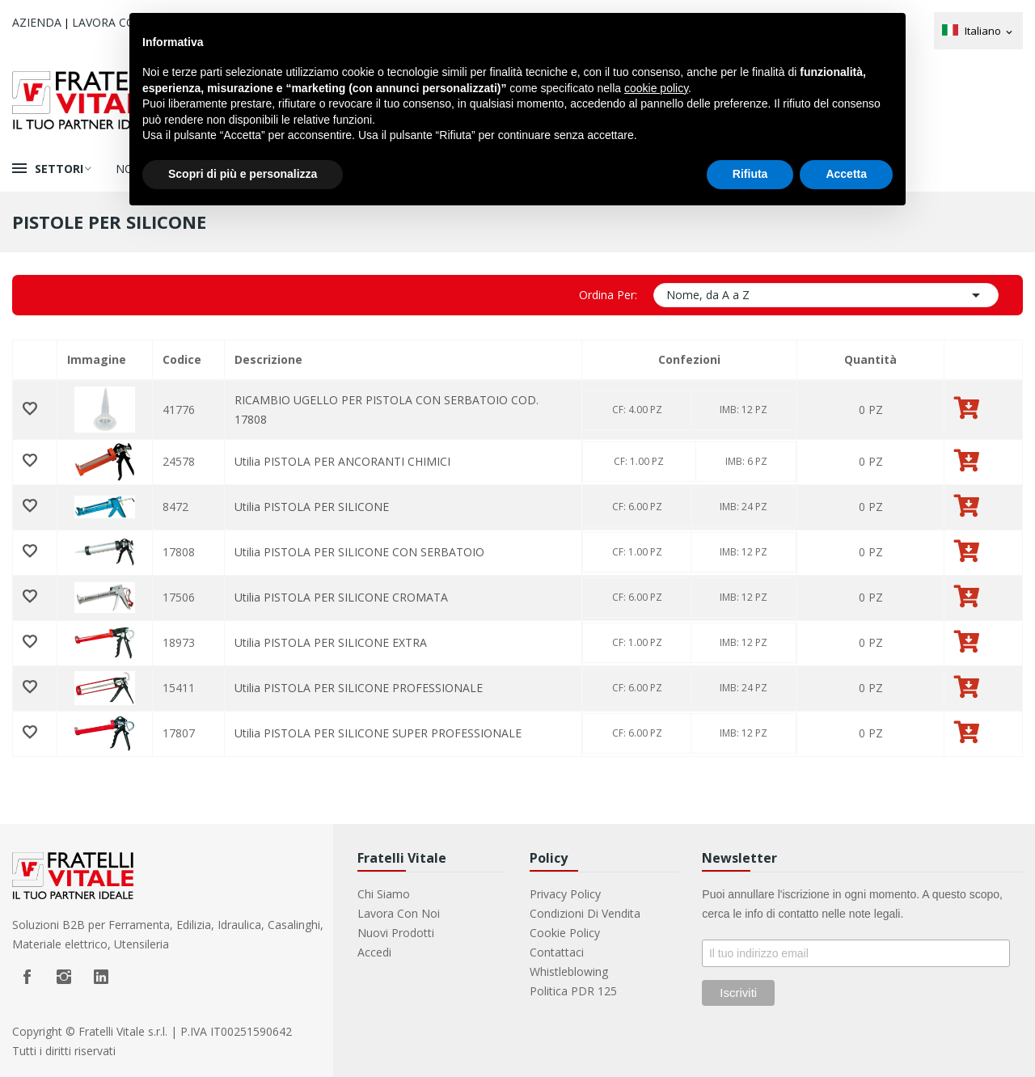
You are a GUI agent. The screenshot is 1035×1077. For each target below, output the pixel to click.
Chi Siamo (383, 894)
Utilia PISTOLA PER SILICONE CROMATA (341, 597)
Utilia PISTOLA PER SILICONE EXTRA (330, 642)
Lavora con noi (398, 913)
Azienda (36, 22)
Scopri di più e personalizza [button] (242, 173)
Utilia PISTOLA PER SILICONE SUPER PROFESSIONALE (378, 733)
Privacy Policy (565, 894)
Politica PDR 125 (573, 991)
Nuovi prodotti (395, 932)
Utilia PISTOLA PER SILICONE (311, 506)
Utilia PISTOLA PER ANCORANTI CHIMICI (342, 461)
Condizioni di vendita (585, 913)
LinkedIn (101, 976)
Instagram (63, 976)
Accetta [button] (846, 173)
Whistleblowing (569, 971)
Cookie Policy (565, 932)
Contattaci (557, 952)
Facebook (26, 976)
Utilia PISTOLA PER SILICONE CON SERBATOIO (359, 552)
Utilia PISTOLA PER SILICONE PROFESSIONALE (358, 687)
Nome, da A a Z (826, 295)
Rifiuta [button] (750, 173)
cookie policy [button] (656, 88)
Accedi (374, 952)
